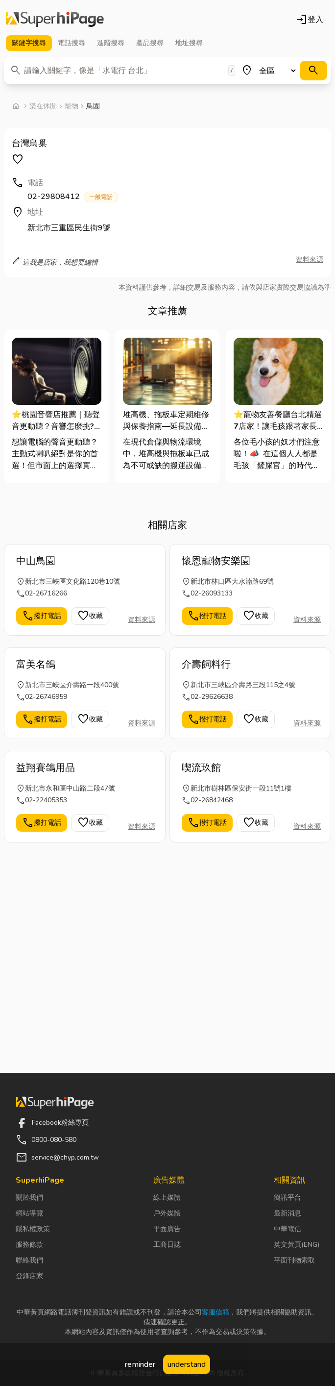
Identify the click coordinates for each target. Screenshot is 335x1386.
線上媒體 (167, 1197)
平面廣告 (167, 1229)
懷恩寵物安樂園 (216, 561)
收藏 (90, 616)
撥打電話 (41, 616)
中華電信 (287, 1229)
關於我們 (29, 1197)
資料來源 (309, 259)
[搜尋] (313, 70)
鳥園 (93, 106)
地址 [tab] (189, 43)
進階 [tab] (110, 43)
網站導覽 (29, 1213)
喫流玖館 (201, 767)
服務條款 (29, 1244)
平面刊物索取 (294, 1260)
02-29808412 (72, 196)
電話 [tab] (71, 43)
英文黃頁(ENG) (296, 1244)
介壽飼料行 (206, 664)
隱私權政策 (33, 1229)
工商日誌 (167, 1244)
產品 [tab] (150, 43)
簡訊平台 (287, 1197)
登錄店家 (29, 1276)
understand (187, 1364)
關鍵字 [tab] (29, 43)
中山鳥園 (35, 561)
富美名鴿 (35, 664)
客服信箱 (215, 1312)
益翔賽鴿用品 (45, 767)
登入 (309, 19)
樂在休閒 (43, 106)
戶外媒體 (167, 1213)
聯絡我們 (29, 1260)
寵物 (71, 106)
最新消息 (287, 1213)
